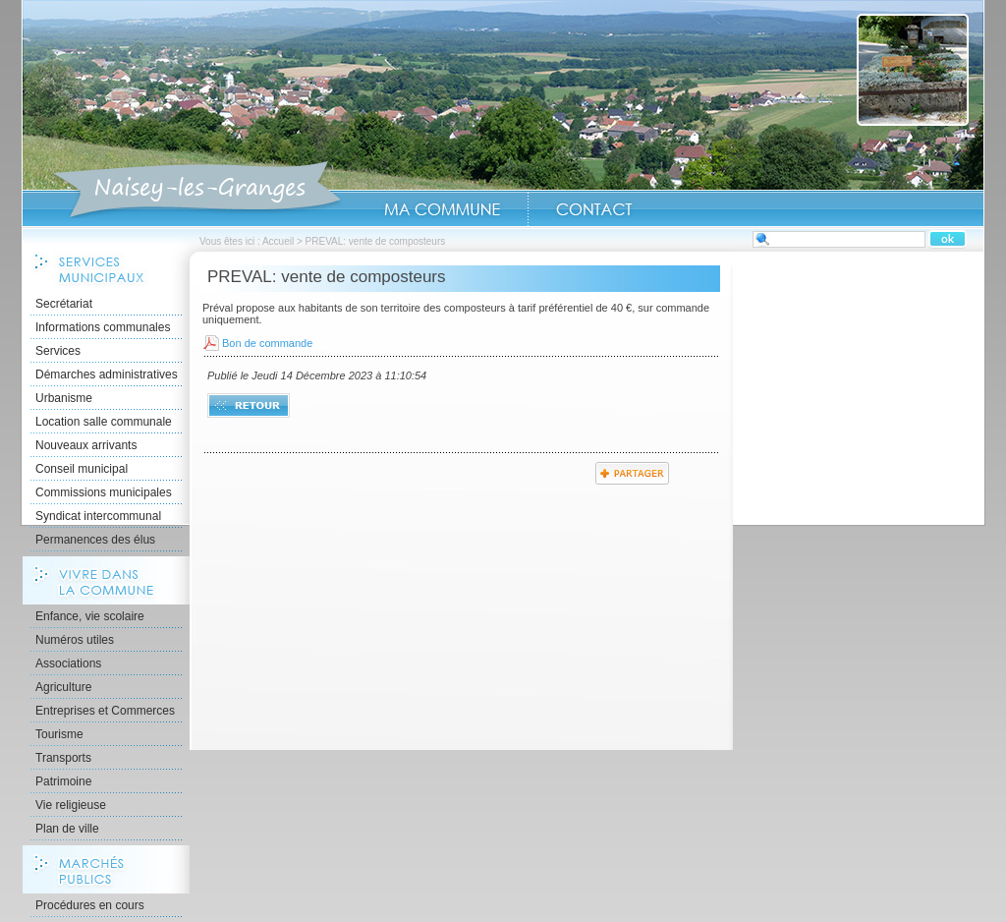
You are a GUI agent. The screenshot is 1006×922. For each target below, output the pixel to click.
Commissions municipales (103, 492)
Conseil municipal (81, 469)
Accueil (197, 190)
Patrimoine (63, 781)
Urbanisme (63, 398)
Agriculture (63, 687)
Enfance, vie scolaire (89, 616)
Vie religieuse (70, 805)
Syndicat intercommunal (98, 516)
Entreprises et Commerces (105, 711)
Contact (594, 209)
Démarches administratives (106, 374)
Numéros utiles (74, 640)
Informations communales (102, 327)
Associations (68, 663)
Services (58, 351)
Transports (63, 758)
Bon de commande (267, 343)
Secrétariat (63, 304)
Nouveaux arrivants (86, 445)
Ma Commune (442, 209)
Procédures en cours (89, 905)
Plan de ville (67, 829)
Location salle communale (103, 422)
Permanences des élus (95, 540)
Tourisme (59, 734)
